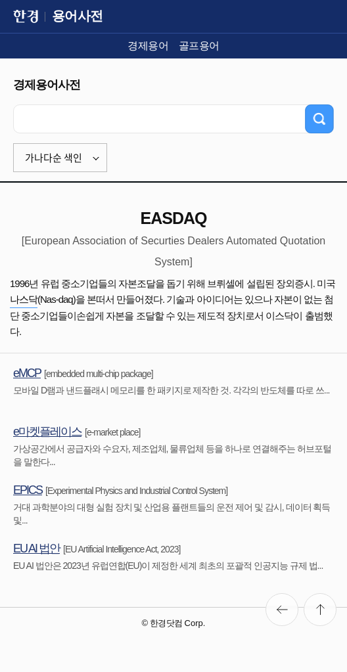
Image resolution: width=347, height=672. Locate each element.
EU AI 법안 (36, 548)
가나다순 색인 (53, 157)
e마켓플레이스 (47, 431)
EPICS (27, 490)
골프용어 (199, 45)
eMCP (27, 373)
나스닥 (23, 299)
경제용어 (147, 45)
